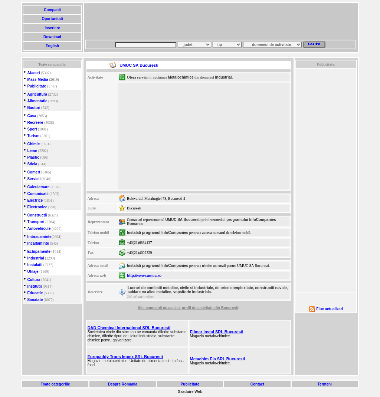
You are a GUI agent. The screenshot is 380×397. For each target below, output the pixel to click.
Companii (52, 10)
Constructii (37, 215)
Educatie (35, 293)
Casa (31, 116)
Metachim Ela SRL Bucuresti (217, 359)
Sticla (32, 164)
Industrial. (224, 77)
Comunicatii (38, 194)
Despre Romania (122, 384)
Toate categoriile (55, 384)
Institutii (34, 286)
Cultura (33, 280)
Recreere (35, 122)
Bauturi (33, 108)
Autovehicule (39, 228)
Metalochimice (181, 77)
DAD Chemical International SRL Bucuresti (129, 327)
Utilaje (33, 271)
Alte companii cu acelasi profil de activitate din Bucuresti (188, 308)
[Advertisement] (220, 21)
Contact (257, 384)
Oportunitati (52, 19)
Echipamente (38, 251)
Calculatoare (38, 187)
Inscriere (52, 28)
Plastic (33, 157)
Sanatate (35, 300)
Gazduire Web (190, 392)
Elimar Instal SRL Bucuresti (216, 332)
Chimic (33, 144)
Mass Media (37, 79)
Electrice (35, 200)
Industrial (35, 258)
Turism (33, 136)
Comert (33, 172)
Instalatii (35, 265)
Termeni (325, 384)
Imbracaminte (39, 237)
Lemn (32, 151)
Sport (32, 129)
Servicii (34, 179)
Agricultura (37, 94)
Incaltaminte (38, 243)
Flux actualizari (329, 309)
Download (52, 37)
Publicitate (36, 86)
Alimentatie (37, 101)
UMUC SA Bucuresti (182, 220)
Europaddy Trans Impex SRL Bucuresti (125, 356)
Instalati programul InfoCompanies (157, 233)
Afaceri (33, 73)
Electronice (37, 207)
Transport (36, 222)
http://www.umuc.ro (144, 276)
